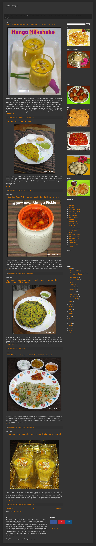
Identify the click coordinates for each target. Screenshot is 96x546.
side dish (71, 246)
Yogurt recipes (72, 242)
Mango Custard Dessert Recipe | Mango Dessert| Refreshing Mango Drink (33, 434)
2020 (70, 306)
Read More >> (10, 113)
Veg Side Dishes (73, 240)
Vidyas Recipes (12, 6)
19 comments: (30, 117)
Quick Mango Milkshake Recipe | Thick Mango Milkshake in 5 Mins (31, 25)
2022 (70, 302)
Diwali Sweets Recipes (75, 211)
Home (6, 15)
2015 (70, 318)
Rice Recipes (78, 15)
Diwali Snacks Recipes (75, 209)
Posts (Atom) (17, 511)
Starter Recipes (58, 15)
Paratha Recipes (73, 230)
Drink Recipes (48, 15)
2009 (70, 333)
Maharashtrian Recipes (75, 223)
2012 (70, 325)
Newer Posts (9, 508)
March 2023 (73, 294)
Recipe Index (14, 15)
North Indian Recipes (74, 228)
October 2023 (74, 277)
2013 (70, 323)
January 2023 (74, 299)
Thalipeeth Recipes (74, 236)
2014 (70, 321)
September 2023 (75, 280)
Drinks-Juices (72, 213)
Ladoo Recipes (73, 221)
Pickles (70, 232)
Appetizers (71, 205)
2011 (70, 328)
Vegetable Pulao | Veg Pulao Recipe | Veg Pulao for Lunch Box (29, 355)
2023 (70, 269)
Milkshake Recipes (74, 226)
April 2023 (73, 291)
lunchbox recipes (73, 244)
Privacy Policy (54, 528)
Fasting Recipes (73, 215)
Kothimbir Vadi (72, 219)
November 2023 (74, 271)
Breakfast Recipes (37, 15)
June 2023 (73, 287)
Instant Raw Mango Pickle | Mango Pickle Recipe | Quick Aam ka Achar (32, 197)
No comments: (31, 427)
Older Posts (59, 508)
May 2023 (73, 289)
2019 (70, 309)
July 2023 (73, 284)
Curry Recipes (9, 18)
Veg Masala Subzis (74, 238)
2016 (70, 316)
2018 (70, 311)
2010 (70, 330)
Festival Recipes (24, 15)
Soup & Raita (68, 15)
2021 (70, 304)
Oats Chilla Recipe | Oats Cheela (18, 121)
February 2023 (74, 296)
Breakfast (71, 207)
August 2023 (74, 282)
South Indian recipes (74, 234)
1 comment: (30, 190)
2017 (70, 314)
